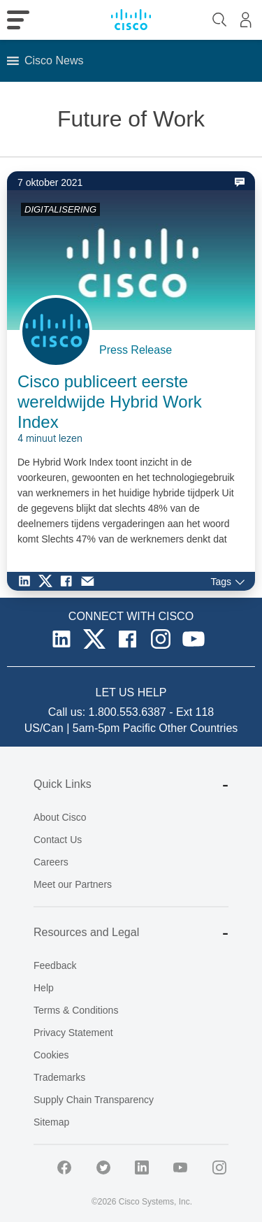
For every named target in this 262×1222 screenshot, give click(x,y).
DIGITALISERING (60, 209)
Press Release (135, 350)
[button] (53, 61)
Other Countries (198, 728)
